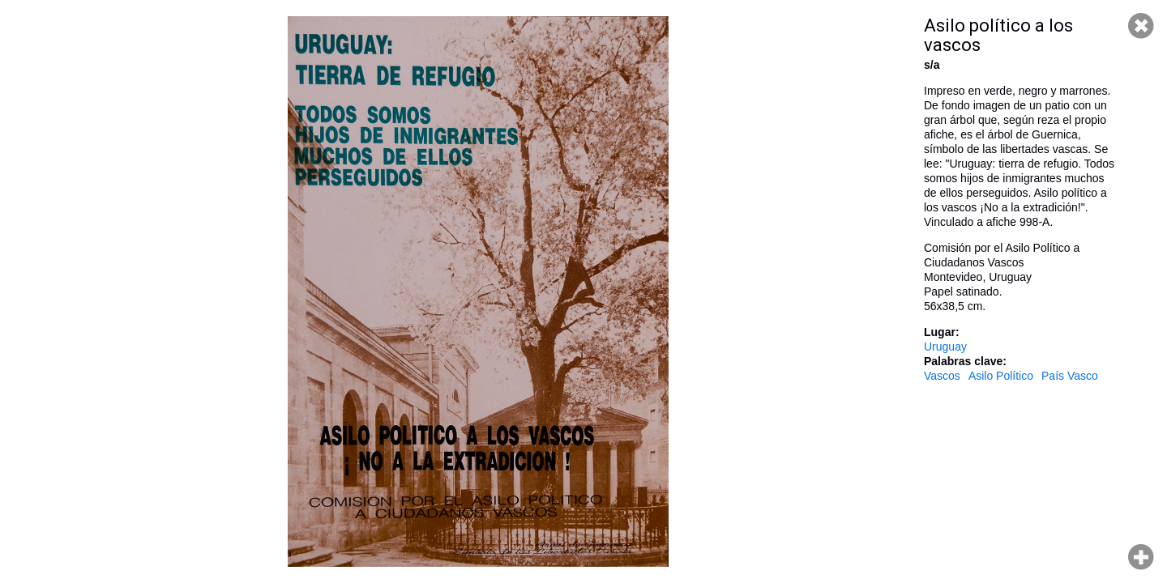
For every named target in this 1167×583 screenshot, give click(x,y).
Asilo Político (1000, 375)
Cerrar (1141, 26)
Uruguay (945, 346)
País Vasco (1069, 375)
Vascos (942, 375)
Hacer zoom (1141, 557)
